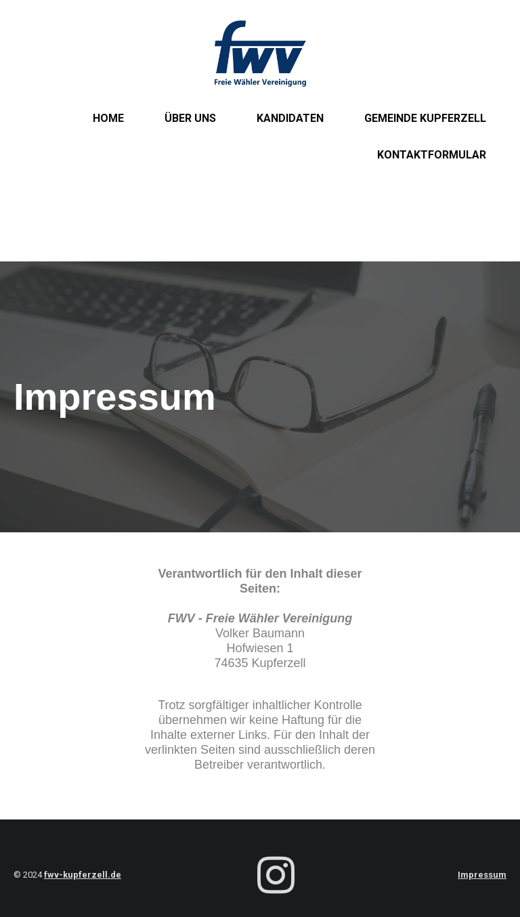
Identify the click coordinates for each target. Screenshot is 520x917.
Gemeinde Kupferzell (425, 118)
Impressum (482, 875)
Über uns (190, 118)
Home (108, 118)
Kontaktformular (431, 154)
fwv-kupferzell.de (82, 875)
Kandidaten (290, 118)
